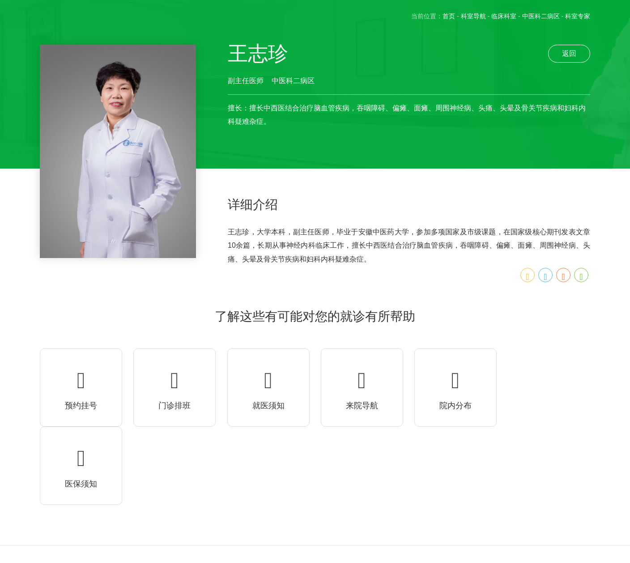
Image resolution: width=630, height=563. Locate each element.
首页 (449, 16)
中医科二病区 (541, 16)
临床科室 (503, 16)
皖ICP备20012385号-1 (91, 557)
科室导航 (473, 16)
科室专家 (577, 16)
